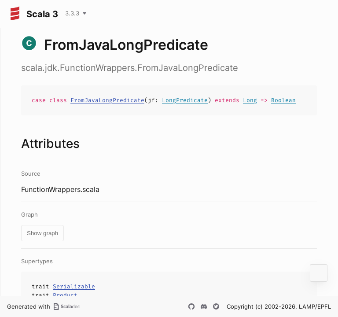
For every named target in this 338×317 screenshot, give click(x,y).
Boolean (283, 100)
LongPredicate (185, 100)
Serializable (74, 286)
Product (65, 295)
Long (250, 100)
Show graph (42, 233)
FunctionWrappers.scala (60, 189)
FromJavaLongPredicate (107, 100)
